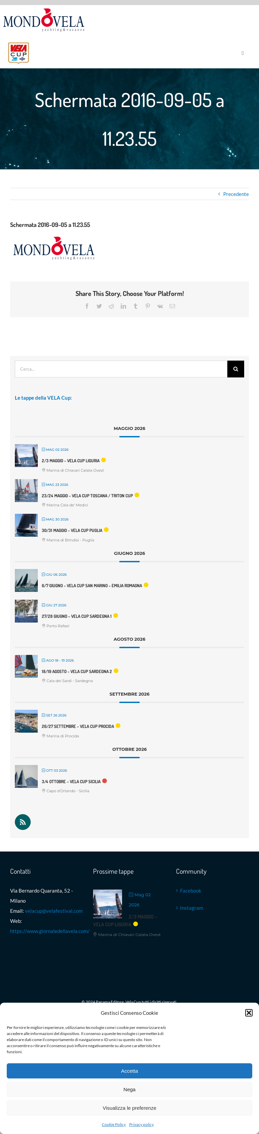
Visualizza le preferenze (129, 1108)
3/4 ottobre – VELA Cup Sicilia (71, 781)
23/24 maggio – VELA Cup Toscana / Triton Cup (87, 495)
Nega (129, 1089)
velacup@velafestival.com (54, 911)
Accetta (129, 1071)
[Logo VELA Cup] (18, 44)
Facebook (190, 891)
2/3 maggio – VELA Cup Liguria (70, 460)
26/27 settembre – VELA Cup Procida (78, 726)
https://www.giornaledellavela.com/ (50, 931)
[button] (249, 1012)
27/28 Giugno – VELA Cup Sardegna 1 (77, 616)
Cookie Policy (114, 1124)
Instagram (191, 908)
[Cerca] (235, 369)
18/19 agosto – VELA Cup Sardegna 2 (77, 671)
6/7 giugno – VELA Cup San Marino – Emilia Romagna (92, 585)
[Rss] (23, 822)
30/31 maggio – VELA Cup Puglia (72, 530)
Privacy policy (141, 1124)
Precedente (236, 194)
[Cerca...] (121, 369)
